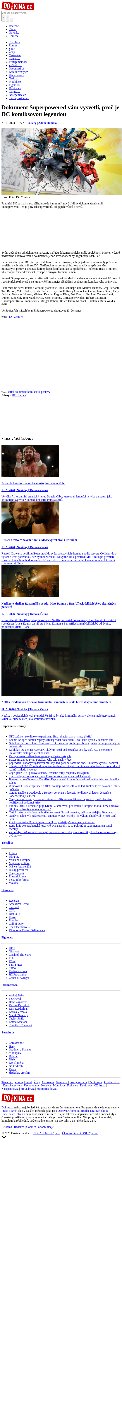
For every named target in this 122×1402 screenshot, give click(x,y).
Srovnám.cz (27, 1088)
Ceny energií (16, 873)
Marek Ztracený (18, 1015)
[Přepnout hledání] (3, 18)
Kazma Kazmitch (19, 1005)
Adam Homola (47, 123)
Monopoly (15, 1052)
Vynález (13, 883)
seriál (11, 391)
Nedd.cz (46, 1085)
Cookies (31, 1126)
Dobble (13, 1056)
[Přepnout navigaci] (11, 19)
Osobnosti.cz (9, 984)
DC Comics (16, 316)
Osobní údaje (46, 1126)
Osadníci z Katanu (20, 1049)
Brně (14, 1110)
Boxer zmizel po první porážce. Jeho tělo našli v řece (40, 759)
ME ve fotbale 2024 (20, 866)
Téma (12, 29)
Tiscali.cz (7, 842)
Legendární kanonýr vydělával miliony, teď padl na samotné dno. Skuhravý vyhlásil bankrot (63, 762)
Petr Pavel (15, 998)
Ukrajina (14, 856)
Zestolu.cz (7, 1032)
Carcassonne (16, 1042)
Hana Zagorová (18, 1002)
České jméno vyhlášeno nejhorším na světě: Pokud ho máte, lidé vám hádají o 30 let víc (61, 812)
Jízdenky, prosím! (19, 1072)
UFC (12, 948)
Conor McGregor (19, 977)
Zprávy (19, 1082)
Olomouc (74, 1110)
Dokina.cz (86, 1085)
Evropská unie (17, 876)
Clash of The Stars (20, 954)
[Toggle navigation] (8, 18)
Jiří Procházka (17, 974)
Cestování (48, 1082)
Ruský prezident (18, 869)
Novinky (14, 32)
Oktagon (14, 951)
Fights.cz (7, 937)
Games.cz (7, 890)
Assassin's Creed (19, 903)
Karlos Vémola (18, 971)
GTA (12, 910)
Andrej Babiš (17, 995)
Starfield (14, 907)
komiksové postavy (38, 391)
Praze (4, 1110)
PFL (11, 958)
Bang (12, 1046)
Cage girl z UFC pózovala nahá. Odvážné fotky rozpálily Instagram (49, 772)
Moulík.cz (59, 1085)
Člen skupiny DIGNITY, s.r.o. (80, 1133)
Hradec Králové (90, 1110)
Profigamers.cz (78, 1082)
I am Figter (15, 964)
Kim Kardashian (18, 1008)
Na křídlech (16, 1066)
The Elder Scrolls (19, 927)
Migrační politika (19, 863)
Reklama (6, 1126)
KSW (12, 961)
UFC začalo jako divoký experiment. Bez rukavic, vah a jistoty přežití (50, 736)
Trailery (13, 35)
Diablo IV (15, 913)
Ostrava (62, 1110)
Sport (28, 1082)
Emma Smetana (18, 1021)
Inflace (13, 853)
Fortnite (13, 920)
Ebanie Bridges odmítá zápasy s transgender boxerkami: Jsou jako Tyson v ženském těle (61, 739)
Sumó (12, 967)
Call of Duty (16, 923)
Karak (12, 1069)
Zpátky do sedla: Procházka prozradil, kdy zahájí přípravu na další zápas (51, 822)
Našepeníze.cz (9, 1088)
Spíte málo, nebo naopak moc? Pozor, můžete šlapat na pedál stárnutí (50, 776)
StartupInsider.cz (46, 1088)
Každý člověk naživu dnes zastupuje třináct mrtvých (40, 756)
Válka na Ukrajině (19, 859)
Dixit (12, 1059)
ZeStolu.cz (95, 1082)
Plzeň (19, 1114)
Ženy (37, 1082)
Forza (12, 917)
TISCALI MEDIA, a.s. (46, 1133)
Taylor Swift (16, 1018)
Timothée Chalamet (20, 1025)
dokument (21, 391)
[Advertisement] (34, 354)
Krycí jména (16, 1062)
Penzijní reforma (19, 879)
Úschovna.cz (31, 1085)
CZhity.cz (100, 1085)
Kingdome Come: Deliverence (27, 930)
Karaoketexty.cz (12, 1085)
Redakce (19, 1126)
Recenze (14, 26)
